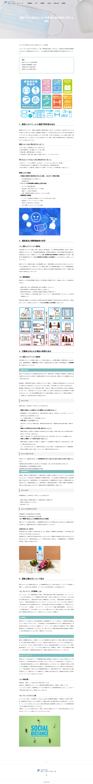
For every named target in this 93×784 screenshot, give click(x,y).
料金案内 (63, 3)
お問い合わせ (56, 3)
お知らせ (49, 3)
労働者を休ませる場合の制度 (28, 66)
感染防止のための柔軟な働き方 (29, 69)
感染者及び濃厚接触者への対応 (29, 64)
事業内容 (42, 3)
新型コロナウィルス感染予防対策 (29, 62)
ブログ (36, 3)
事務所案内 (30, 3)
